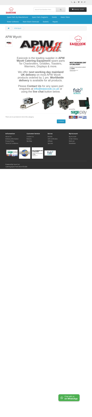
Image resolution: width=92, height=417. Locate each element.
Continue (61, 121)
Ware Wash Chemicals (30, 22)
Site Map (29, 141)
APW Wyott (17, 28)
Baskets (45, 22)
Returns (29, 139)
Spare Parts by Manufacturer (17, 17)
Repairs (55, 22)
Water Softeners (13, 22)
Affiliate (50, 141)
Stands (54, 17)
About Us (8, 137)
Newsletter (72, 143)
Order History (73, 139)
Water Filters (65, 17)
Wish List (71, 141)
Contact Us (30, 137)
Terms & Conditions (11, 143)
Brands (50, 137)
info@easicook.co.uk (46, 88)
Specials (50, 143)
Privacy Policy (9, 141)
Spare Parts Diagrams (40, 17)
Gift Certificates (53, 139)
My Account (72, 137)
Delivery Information (11, 139)
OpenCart (16, 164)
